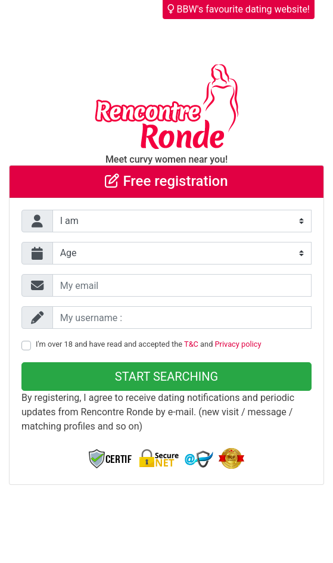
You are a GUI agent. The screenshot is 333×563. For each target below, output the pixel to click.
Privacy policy (238, 344)
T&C (191, 344)
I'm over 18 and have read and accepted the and (149, 344)
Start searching (166, 376)
